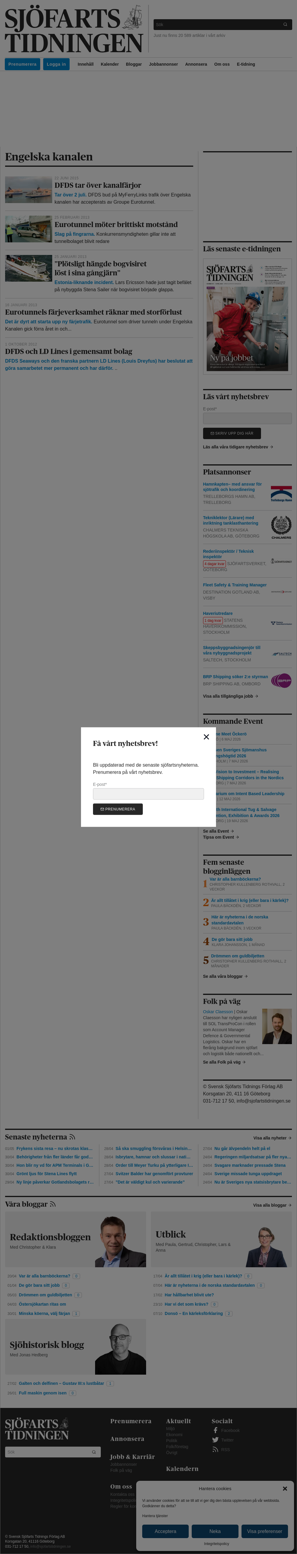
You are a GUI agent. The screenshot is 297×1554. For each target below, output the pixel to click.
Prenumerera (117, 809)
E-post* (148, 791)
